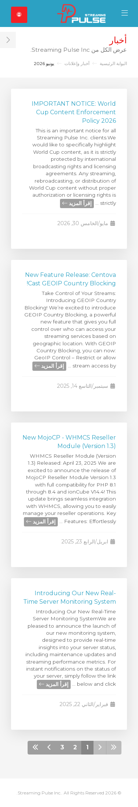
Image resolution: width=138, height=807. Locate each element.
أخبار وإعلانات (76, 63)
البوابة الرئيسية (113, 63)
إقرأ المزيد (77, 203)
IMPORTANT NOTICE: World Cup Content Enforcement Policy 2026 (74, 112)
